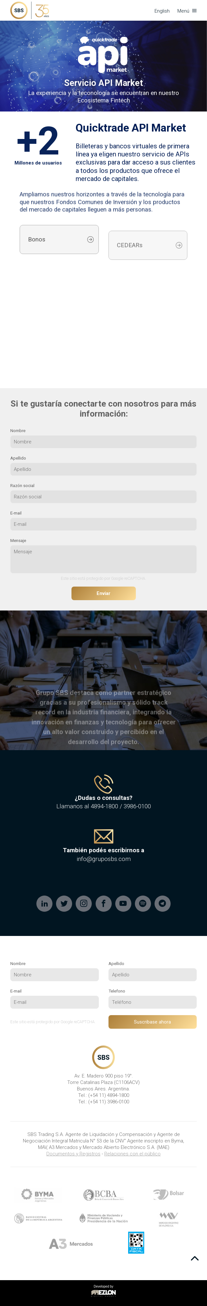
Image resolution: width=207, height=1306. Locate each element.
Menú (187, 11)
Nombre (17, 430)
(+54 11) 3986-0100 (108, 1102)
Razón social (22, 485)
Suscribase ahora (152, 1022)
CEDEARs (130, 257)
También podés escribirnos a (103, 850)
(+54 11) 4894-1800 (108, 1095)
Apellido (18, 458)
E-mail (16, 512)
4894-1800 (104, 806)
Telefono (116, 990)
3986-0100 (137, 806)
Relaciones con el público (132, 1154)
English (162, 11)
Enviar (103, 593)
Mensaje (18, 540)
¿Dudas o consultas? (103, 798)
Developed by (104, 1291)
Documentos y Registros (73, 1154)
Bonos (36, 247)
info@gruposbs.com (104, 859)
